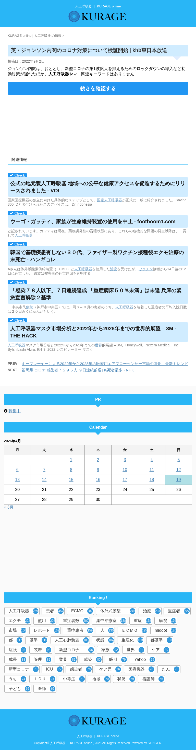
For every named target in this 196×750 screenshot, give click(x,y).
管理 (42, 659)
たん (170, 669)
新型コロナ (24, 669)
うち (17, 679)
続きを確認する (98, 88)
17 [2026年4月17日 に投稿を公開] (124, 479)
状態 (105, 640)
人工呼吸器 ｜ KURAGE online (98, 736)
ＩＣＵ (44, 679)
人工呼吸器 (113, 200)
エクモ (19, 621)
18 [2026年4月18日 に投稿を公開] (152, 479)
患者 (55, 611)
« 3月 (9, 507)
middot (165, 630)
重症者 (179, 611)
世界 (98, 345)
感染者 (81, 669)
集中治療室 (111, 621)
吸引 (118, 659)
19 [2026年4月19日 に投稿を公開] (178, 479)
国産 (100, 200)
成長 (17, 659)
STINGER (154, 743)
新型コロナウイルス (77, 650)
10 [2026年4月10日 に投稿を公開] (124, 469)
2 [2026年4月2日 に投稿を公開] (98, 460)
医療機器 (141, 669)
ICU (54, 669)
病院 (29, 307)
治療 (113, 269)
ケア (160, 650)
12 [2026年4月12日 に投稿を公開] (178, 469)
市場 (17, 630)
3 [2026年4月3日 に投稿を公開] (125, 460)
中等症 (74, 679)
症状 (17, 650)
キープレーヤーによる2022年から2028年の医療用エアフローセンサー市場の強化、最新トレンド (105, 363)
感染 (93, 659)
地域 (101, 679)
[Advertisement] (98, 124)
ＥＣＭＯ (134, 630)
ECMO (82, 611)
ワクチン (146, 269)
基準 (38, 640)
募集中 (14, 411)
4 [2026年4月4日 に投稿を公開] (152, 460)
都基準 (161, 640)
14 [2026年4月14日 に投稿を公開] (44, 479)
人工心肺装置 (72, 640)
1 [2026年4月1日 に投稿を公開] (71, 460)
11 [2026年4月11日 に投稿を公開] (152, 469)
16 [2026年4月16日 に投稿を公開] (98, 479)
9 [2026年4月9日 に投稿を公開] (98, 469)
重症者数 (76, 621)
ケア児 (110, 669)
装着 (42, 650)
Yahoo (144, 659)
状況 (126, 679)
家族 (110, 650)
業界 (68, 659)
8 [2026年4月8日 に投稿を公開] (71, 469)
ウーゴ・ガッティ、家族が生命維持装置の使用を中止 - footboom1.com (93, 221)
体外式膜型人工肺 (117, 611)
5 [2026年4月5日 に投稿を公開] (178, 460)
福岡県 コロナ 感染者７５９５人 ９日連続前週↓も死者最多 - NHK (78, 370)
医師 (46, 689)
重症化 (132, 640)
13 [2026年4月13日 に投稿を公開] (17, 479)
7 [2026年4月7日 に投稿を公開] (44, 469)
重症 (142, 621)
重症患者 (80, 630)
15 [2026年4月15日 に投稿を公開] (71, 479)
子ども (19, 689)
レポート (46, 630)
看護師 (153, 679)
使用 (46, 621)
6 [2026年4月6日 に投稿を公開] (17, 469)
